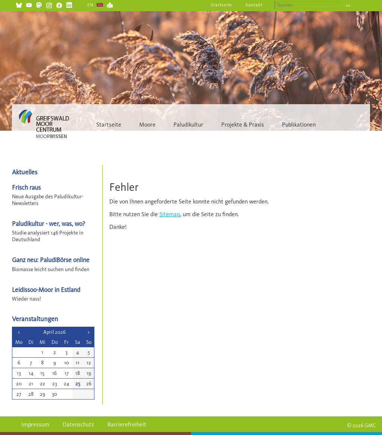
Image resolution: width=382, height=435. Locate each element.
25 (77, 383)
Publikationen (299, 124)
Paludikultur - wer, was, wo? (48, 223)
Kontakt (254, 4)
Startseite (221, 4)
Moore (147, 124)
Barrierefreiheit (126, 424)
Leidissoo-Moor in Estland (46, 289)
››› (347, 5)
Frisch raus (26, 187)
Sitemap (169, 214)
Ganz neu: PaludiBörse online (51, 260)
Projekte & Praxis (242, 124)
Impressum (35, 424)
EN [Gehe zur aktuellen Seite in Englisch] (90, 4)
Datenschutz (78, 424)
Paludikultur (188, 124)
